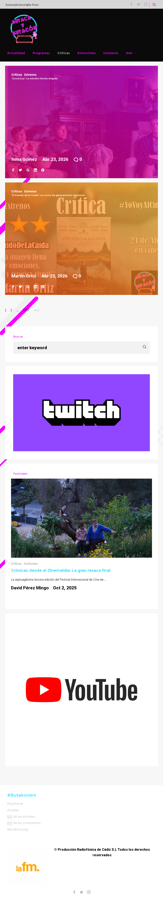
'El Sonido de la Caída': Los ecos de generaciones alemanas (48, 195)
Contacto (110, 52)
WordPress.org (17, 829)
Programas (41, 52)
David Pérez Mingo (30, 587)
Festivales (31, 563)
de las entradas (21, 816)
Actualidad (16, 52)
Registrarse (15, 803)
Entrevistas (86, 52)
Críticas (64, 52)
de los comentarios (24, 822)
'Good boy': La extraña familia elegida (34, 78)
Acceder (13, 810)
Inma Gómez (24, 159)
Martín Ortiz (23, 276)
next (36, 310)
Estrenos (30, 74)
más (129, 52)
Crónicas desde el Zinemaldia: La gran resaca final (60, 570)
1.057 (26, 310)
